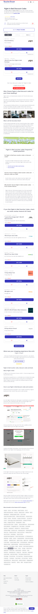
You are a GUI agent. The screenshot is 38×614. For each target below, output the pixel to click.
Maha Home (30, 542)
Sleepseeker (30, 552)
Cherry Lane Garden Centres (9, 516)
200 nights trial (8, 291)
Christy (5, 518)
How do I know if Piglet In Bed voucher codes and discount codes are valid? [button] (17, 173)
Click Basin (14, 518)
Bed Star (16, 512)
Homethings (13, 534)
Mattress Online (7, 544)
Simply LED (6, 252)
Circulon (9, 518)
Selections (6, 552)
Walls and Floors (7, 562)
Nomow (20, 546)
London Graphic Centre (14, 542)
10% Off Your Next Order (11, 254)
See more (19, 78)
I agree (31, 608)
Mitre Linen (6, 546)
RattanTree (6, 550)
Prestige (23, 548)
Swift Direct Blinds (13, 554)
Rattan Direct (29, 548)
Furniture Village (7, 530)
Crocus (5, 520)
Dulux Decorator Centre (8, 524)
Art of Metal (14, 510)
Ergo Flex (6, 528)
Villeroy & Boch (15, 560)
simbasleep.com (12, 552)
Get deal (19, 49)
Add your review (19, 361)
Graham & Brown (12, 532)
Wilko (22, 562)
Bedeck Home (21, 512)
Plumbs (15, 548)
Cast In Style (22, 514)
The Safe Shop (12, 556)
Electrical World (31, 524)
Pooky (19, 548)
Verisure (30, 558)
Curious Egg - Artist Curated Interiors (15, 520)
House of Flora (20, 534)
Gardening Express (29, 530)
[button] (31, 2)
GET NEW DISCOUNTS (19, 88)
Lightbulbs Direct (7, 233)
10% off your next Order (11, 235)
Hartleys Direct (28, 532)
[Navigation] (33, 2)
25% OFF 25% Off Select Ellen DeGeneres (15, 310)
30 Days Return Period (10, 328)
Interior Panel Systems (19, 536)
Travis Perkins (18, 558)
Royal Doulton (6, 308)
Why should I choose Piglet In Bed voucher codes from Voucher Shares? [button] (17, 185)
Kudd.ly (10, 538)
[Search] (28, 2)
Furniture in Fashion (25, 528)
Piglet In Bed (19, 29)
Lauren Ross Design (7, 215)
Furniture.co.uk (14, 530)
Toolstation (11, 558)
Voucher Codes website (27, 500)
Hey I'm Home (7, 534)
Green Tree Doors (21, 532)
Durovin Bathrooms (23, 524)
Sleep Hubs (24, 552)
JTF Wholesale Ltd (29, 536)
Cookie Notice (28, 579)
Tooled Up (6, 558)
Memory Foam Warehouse (24, 544)
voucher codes (16, 13)
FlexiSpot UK (17, 528)
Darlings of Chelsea (27, 520)
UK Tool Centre (25, 558)
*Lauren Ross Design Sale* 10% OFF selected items (14, 217)
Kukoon (14, 538)
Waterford (6, 326)
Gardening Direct (21, 530)
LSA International (23, 542)
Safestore (24, 550)
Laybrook (6, 540)
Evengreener (11, 528)
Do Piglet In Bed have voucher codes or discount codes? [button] (17, 155)
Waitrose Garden (22, 560)
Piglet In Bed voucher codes (20, 502)
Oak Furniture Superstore (28, 546)
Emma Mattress (7, 289)
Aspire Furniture (21, 510)
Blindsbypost (6, 514)
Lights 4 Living (19, 540)
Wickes (18, 562)
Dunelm (16, 524)
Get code (19, 244)
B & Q (26, 510)
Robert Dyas (11, 550)
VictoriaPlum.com (7, 560)
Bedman (27, 512)
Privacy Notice (28, 578)
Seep (28, 550)
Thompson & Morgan (28, 556)
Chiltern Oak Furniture (20, 516)
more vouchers (19, 346)
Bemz (31, 512)
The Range (6, 556)
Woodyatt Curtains (27, 562)
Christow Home (29, 516)
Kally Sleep (6, 270)
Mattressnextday (14, 544)
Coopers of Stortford (21, 518)
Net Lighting (11, 546)
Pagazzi (5, 548)
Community (16, 579)
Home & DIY (12, 38)
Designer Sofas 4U (11, 522)
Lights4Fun (31, 540)
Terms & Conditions (29, 581)
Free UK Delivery (9, 40)
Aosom (9, 510)
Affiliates (5, 583)
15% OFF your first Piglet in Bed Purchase (13, 61)
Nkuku (16, 546)
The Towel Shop (19, 556)
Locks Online (6, 542)
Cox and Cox (29, 518)
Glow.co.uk (6, 532)
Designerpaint (19, 522)
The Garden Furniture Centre (24, 554)
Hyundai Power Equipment (9, 536)
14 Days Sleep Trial (9, 272)
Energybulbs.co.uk (14, 526)
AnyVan (5, 510)
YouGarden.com (7, 564)
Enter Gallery (21, 526)
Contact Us (6, 581)
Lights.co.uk (25, 540)
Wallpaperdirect (30, 560)
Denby (5, 522)
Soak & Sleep (6, 554)
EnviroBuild (28, 526)
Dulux (24, 522)
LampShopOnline (20, 538)
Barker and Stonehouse (8, 512)
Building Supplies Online (14, 514)
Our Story (16, 578)
